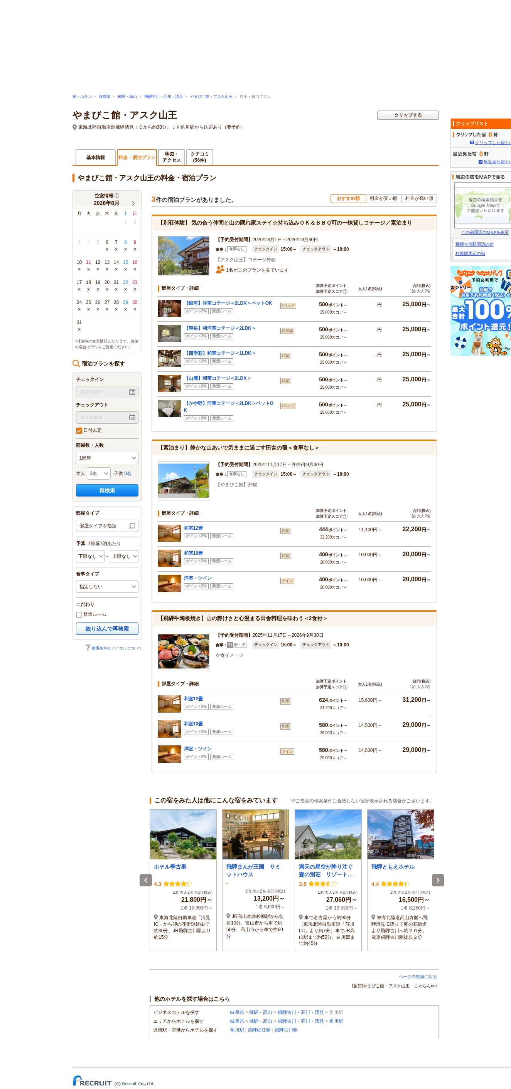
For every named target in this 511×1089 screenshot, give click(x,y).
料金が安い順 (384, 198)
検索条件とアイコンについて (113, 648)
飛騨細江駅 (259, 1030)
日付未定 (89, 431)
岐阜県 (104, 96)
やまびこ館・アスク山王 (211, 96)
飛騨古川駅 (286, 1030)
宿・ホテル (82, 96)
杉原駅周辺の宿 (470, 253)
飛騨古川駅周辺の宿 (474, 244)
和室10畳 (193, 553)
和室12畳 (193, 528)
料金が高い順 (419, 198)
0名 (128, 473)
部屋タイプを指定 (97, 526)
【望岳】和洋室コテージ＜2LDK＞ (220, 328)
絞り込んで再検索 (107, 629)
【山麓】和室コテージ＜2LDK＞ (217, 378)
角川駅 (336, 1021)
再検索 (107, 490)
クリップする (408, 115)
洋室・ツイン (198, 578)
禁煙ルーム (91, 615)
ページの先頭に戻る (418, 976)
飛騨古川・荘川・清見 (163, 96)
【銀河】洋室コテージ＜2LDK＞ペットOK (228, 303)
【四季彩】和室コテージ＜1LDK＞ (220, 353)
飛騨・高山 (127, 96)
